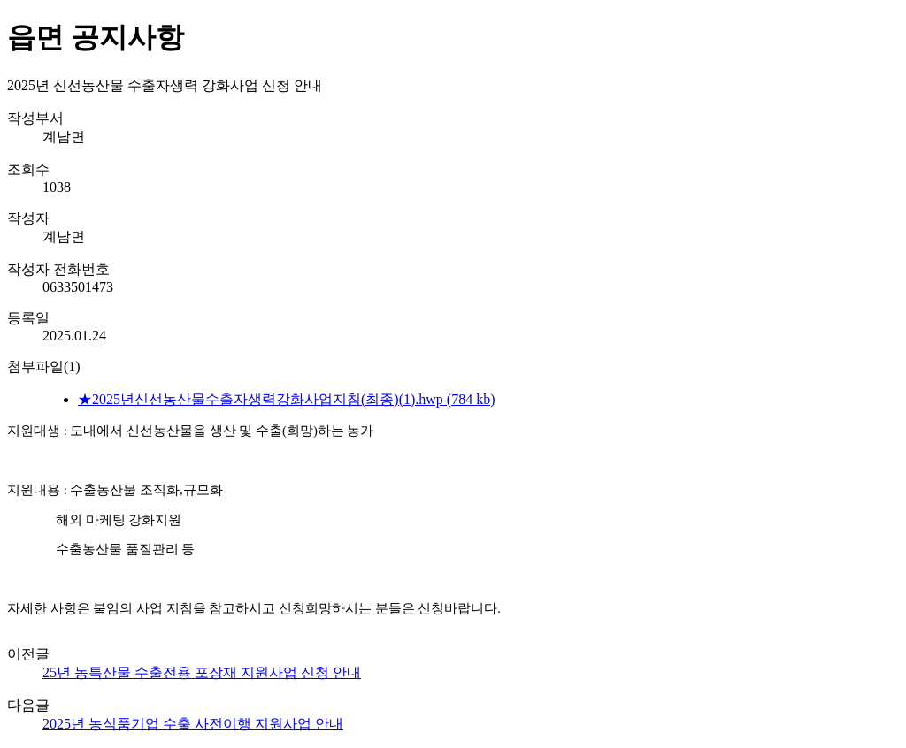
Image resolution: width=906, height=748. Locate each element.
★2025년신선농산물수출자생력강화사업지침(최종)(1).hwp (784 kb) (286, 399)
